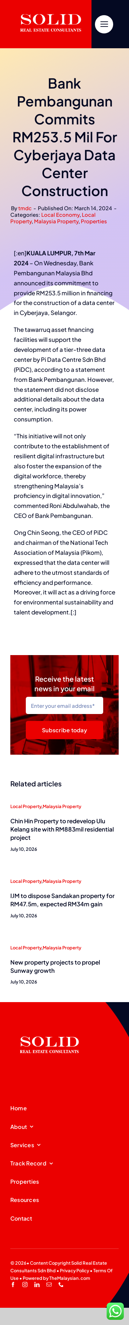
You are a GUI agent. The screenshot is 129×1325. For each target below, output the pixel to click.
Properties (94, 221)
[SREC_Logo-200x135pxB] (49, 1025)
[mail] (49, 1284)
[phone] (61, 1284)
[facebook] (12, 1284)
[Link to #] (104, 24)
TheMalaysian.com (69, 1278)
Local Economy (60, 214)
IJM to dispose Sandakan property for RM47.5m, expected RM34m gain (62, 900)
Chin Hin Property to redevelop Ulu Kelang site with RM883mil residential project (62, 829)
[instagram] (25, 1284)
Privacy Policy (74, 1270)
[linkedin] (37, 1284)
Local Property (25, 806)
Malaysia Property (56, 221)
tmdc (25, 208)
